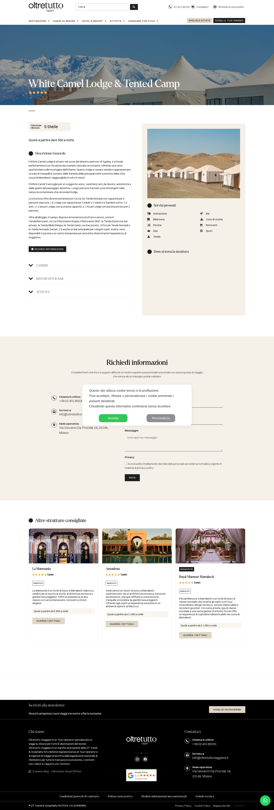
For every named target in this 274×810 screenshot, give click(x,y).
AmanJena (113, 569)
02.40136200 (182, 7)
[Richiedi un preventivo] (215, 7)
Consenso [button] (239, 805)
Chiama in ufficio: (70, 396)
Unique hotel (186, 569)
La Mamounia (41, 569)
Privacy (129, 457)
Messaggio (132, 430)
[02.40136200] (170, 7)
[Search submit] (134, 7)
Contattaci (202, 7)
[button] (79, 265)
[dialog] (137, 405)
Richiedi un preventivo (231, 7)
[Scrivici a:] (187, 755)
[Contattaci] (193, 7)
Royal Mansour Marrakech (196, 577)
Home (32, 110)
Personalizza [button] (161, 418)
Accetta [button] (113, 418)
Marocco (38, 583)
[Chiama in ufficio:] (54, 398)
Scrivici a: (198, 753)
